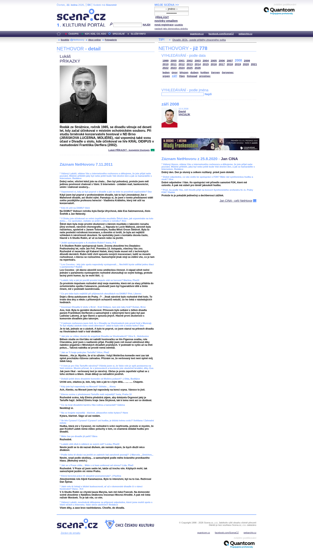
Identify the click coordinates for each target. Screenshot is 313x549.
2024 (182, 67)
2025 (190, 67)
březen (184, 72)
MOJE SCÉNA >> (167, 4)
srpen (166, 76)
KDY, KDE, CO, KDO (95, 34)
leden (166, 72)
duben (194, 72)
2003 (198, 60)
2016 (214, 64)
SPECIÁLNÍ (119, 34)
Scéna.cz (63, 10)
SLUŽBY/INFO (138, 34)
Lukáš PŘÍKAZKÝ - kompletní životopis (129, 150)
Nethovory (78, 40)
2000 (173, 60)
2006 (222, 60)
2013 (190, 64)
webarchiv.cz (245, 34)
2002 (190, 60)
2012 (182, 64)
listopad (192, 76)
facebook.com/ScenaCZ (221, 34)
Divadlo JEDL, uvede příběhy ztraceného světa (199, 39)
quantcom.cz (197, 34)
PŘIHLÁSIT (162, 17)
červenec (228, 72)
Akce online (94, 40)
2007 (230, 60)
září (174, 76)
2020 (246, 64)
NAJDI (146, 24)
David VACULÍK (184, 113)
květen (204, 72)
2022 (165, 67)
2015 (206, 64)
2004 (206, 60)
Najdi (208, 94)
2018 (230, 64)
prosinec (205, 76)
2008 (238, 60)
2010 (165, 64)
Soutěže (65, 40)
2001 (182, 60)
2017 (222, 64)
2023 (173, 67)
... (153, 150)
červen (215, 72)
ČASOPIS (73, 34)
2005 (214, 60)
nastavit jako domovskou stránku (171, 28)
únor (175, 72)
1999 (165, 60)
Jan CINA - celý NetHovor (236, 200)
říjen (182, 76)
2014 (198, 64)
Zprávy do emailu (70, 532)
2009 (247, 60)
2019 (238, 64)
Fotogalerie (111, 40)
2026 (198, 67)
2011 (173, 64)
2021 (254, 64)
